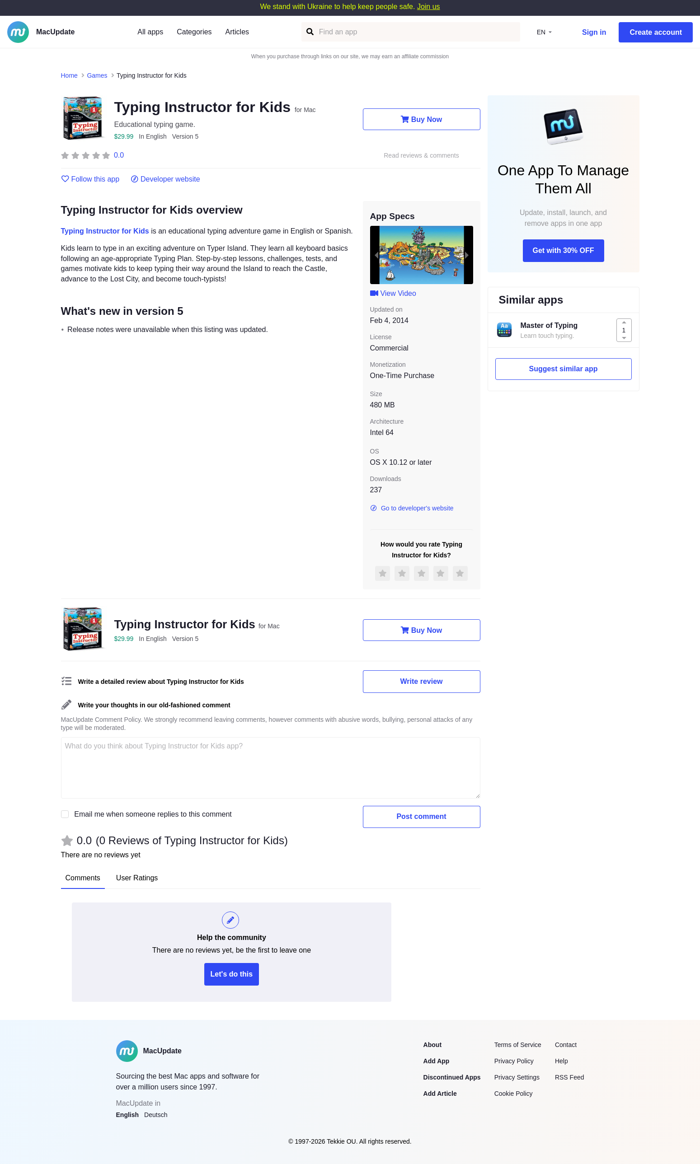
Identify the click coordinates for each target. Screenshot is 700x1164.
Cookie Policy (513, 1093)
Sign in (594, 32)
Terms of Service (517, 1045)
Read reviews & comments (421, 155)
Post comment (421, 816)
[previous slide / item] (376, 255)
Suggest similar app (563, 369)
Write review (421, 681)
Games (97, 75)
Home (69, 75)
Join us (428, 6)
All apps (150, 32)
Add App (436, 1061)
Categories (194, 32)
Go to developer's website (412, 508)
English (127, 1115)
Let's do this (232, 974)
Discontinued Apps (452, 1077)
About (432, 1045)
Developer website (165, 179)
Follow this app (90, 179)
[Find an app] (309, 31)
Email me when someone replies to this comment (153, 814)
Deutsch (155, 1115)
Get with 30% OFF (563, 250)
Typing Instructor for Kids (105, 231)
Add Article (440, 1093)
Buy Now (421, 119)
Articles (237, 32)
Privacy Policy (514, 1061)
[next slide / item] (466, 255)
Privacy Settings (517, 1077)
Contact (566, 1045)
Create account (656, 32)
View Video (393, 293)
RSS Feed (569, 1077)
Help (561, 1061)
